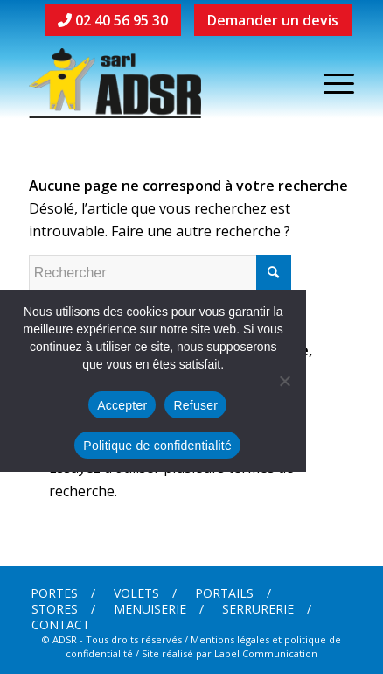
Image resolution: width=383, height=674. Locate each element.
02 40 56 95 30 (113, 20)
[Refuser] (284, 381)
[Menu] (330, 83)
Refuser (195, 405)
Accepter (122, 405)
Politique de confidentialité (157, 446)
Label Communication (265, 653)
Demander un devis (272, 20)
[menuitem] (63, 593)
